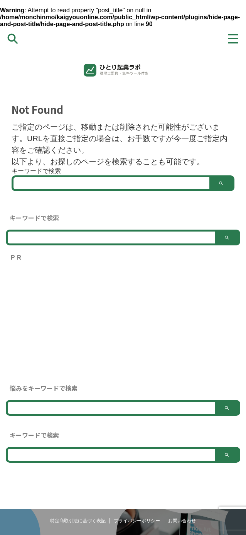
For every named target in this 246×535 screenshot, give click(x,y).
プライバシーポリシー (137, 520)
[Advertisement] (123, 323)
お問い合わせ (182, 520)
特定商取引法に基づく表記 (78, 520)
